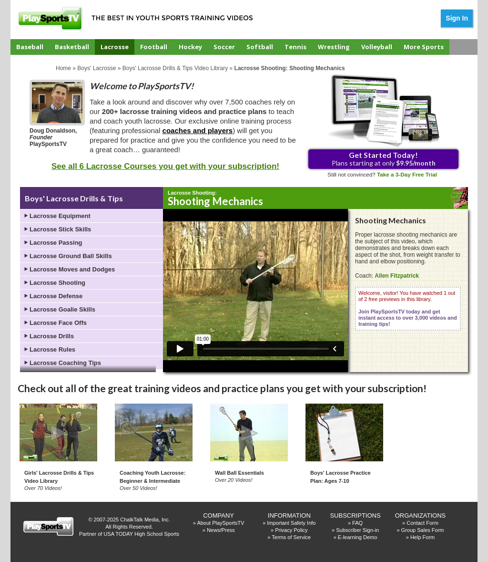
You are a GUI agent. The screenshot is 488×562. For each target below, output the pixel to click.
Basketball (72, 46)
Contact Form (422, 523)
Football (153, 46)
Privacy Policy (291, 530)
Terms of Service (291, 537)
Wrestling (334, 46)
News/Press (221, 530)
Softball (259, 46)
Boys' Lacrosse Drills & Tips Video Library (175, 68)
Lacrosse (115, 46)
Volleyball (376, 46)
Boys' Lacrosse (96, 68)
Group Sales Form (422, 530)
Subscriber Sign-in (357, 530)
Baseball (29, 46)
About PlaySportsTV (220, 523)
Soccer (224, 46)
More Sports (424, 46)
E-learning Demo (357, 537)
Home (63, 68)
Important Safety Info (291, 523)
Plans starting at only (384, 158)
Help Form (422, 537)
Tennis (295, 46)
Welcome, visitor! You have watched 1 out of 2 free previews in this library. (407, 308)
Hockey (190, 46)
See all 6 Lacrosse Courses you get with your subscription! (165, 166)
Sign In (457, 18)
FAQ (357, 523)
